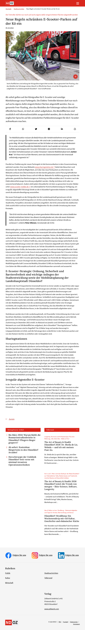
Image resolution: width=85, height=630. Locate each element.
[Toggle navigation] (78, 3)
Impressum (76, 624)
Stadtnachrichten (19, 9)
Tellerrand (50, 430)
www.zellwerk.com (51, 609)
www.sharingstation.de (44, 167)
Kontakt (65, 622)
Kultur (7, 578)
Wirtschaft (9, 582)
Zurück (11, 419)
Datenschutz (74, 622)
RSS (60, 622)
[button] (10, 129)
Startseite (8, 9)
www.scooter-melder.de (19, 186)
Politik (7, 573)
